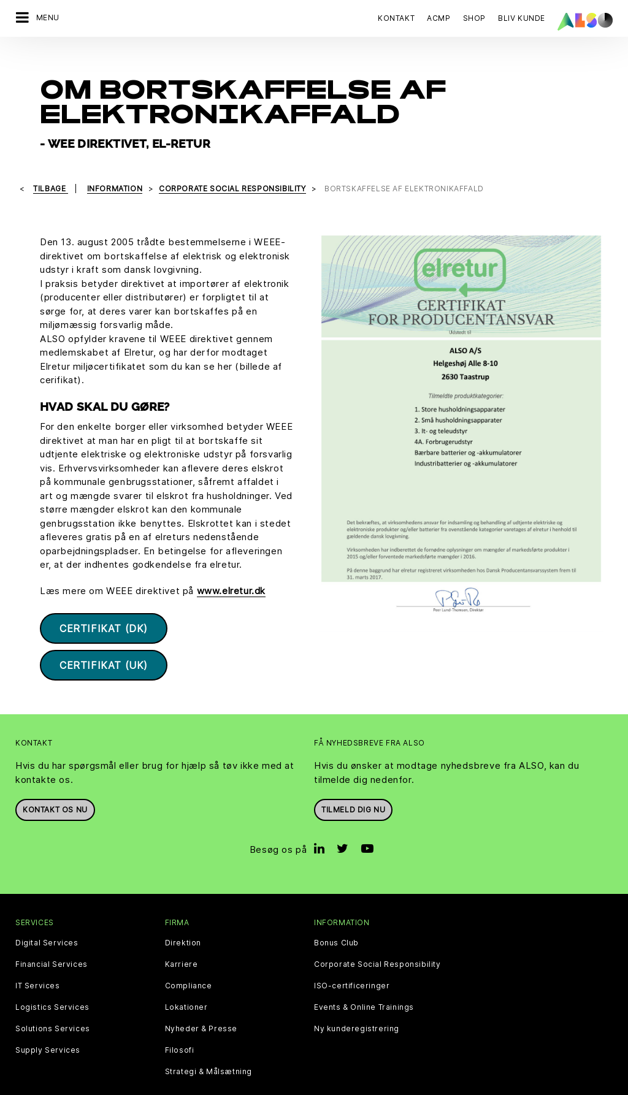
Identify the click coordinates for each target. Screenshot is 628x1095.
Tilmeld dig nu (353, 783)
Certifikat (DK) (103, 603)
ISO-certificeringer (351, 960)
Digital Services (46, 917)
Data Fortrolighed (247, 1085)
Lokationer (186, 981)
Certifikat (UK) (103, 639)
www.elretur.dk (231, 565)
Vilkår (355, 1085)
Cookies (187, 1085)
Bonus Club (336, 917)
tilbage (50, 162)
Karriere (181, 938)
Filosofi (179, 1024)
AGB (383, 1085)
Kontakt (396, 18)
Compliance (188, 960)
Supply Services (47, 1024)
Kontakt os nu (55, 783)
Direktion (183, 917)
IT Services (37, 960)
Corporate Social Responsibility (377, 938)
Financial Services (51, 938)
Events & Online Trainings (364, 981)
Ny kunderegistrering (356, 1003)
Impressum (313, 1085)
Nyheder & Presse (201, 1003)
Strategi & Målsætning (209, 1046)
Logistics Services (52, 981)
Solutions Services (52, 1003)
